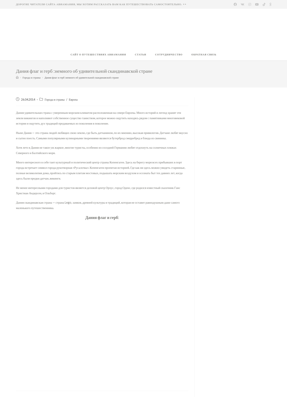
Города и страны (55, 99)
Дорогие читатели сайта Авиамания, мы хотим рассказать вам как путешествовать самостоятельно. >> (101, 4)
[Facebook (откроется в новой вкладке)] (235, 4)
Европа (73, 99)
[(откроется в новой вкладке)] (264, 4)
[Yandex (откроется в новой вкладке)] (269, 4)
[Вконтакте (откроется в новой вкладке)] (242, 4)
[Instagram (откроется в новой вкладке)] (249, 4)
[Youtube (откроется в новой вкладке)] (257, 4)
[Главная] (17, 77)
